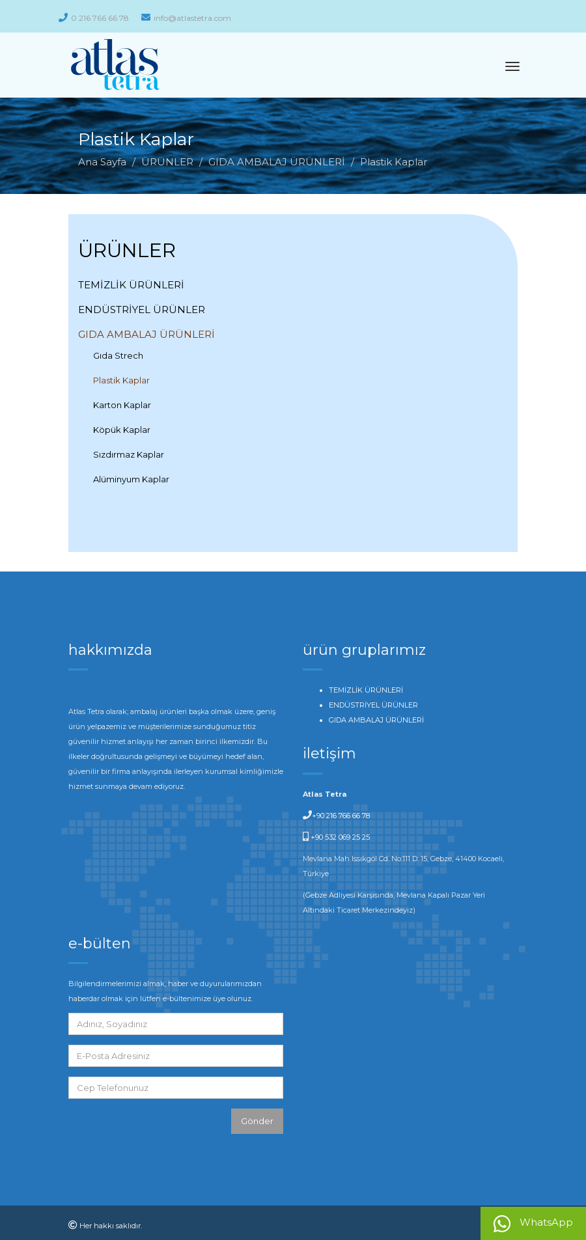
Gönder (257, 1121)
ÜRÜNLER (167, 162)
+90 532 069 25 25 (339, 837)
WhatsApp (533, 1223)
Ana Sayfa (102, 162)
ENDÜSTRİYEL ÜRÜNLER (141, 309)
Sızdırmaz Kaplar (128, 454)
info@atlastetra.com (186, 18)
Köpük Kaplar (121, 429)
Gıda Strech (118, 355)
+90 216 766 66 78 (341, 815)
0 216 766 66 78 (94, 18)
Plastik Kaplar (121, 380)
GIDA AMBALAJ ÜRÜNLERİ (276, 162)
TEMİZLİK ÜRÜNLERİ (131, 285)
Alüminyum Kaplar (131, 479)
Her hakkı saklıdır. (110, 1225)
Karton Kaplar (122, 405)
